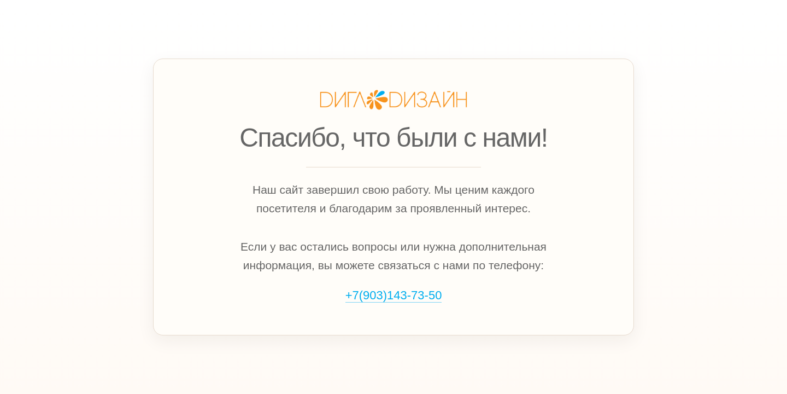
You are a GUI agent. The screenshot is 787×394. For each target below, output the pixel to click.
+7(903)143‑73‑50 (393, 295)
